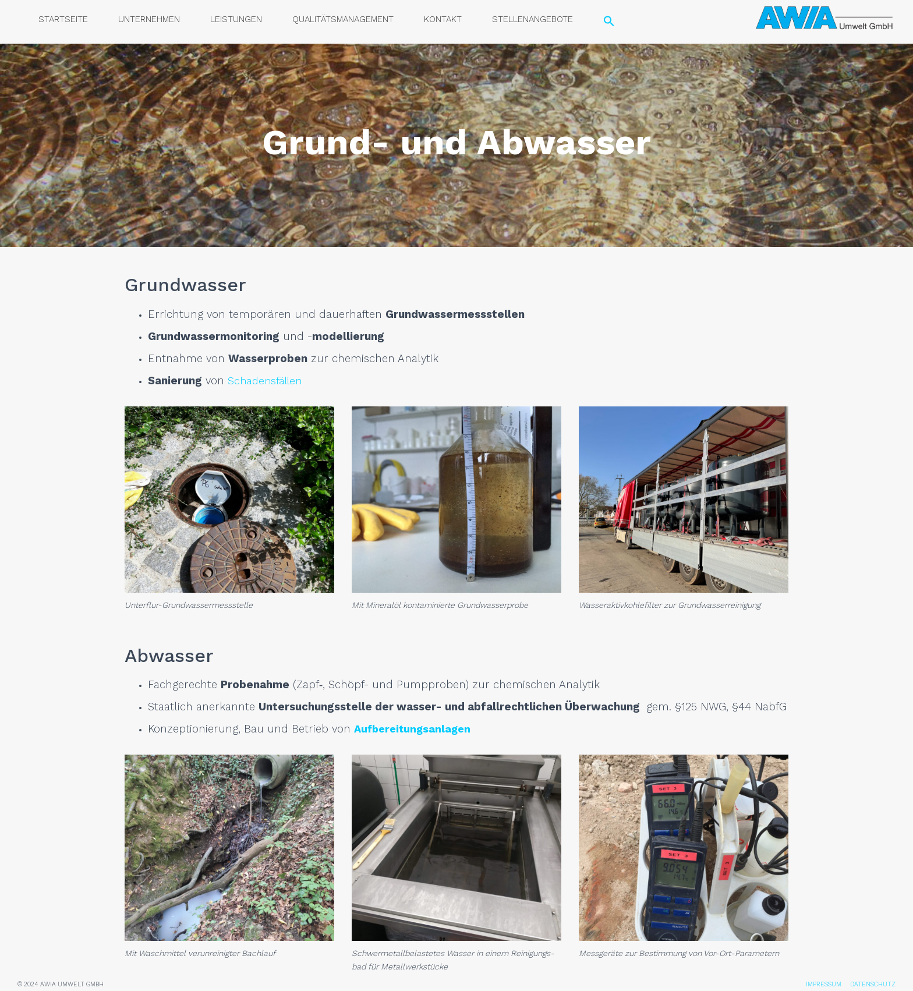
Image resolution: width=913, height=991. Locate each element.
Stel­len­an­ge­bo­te (532, 19)
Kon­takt (443, 19)
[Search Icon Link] (609, 22)
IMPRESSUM (823, 984)
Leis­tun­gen (236, 19)
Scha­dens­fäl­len (267, 380)
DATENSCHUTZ (873, 984)
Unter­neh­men (149, 19)
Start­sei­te (63, 19)
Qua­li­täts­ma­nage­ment (343, 19)
